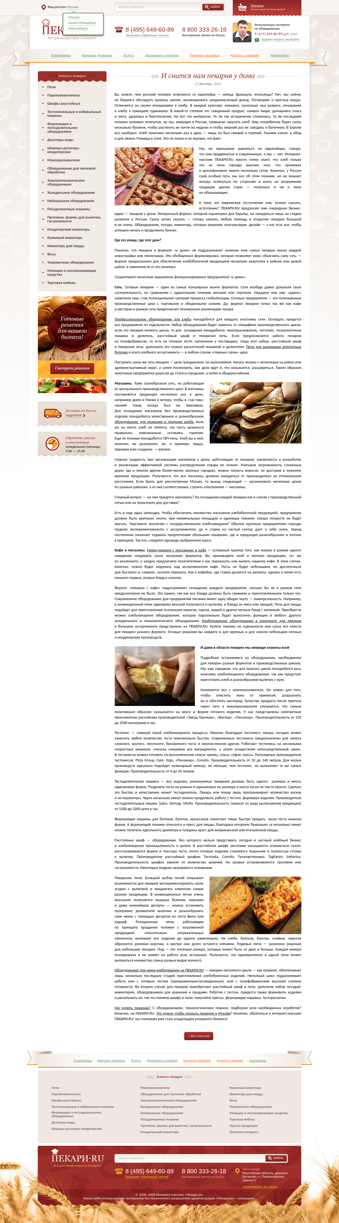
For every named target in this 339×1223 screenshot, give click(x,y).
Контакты (280, 55)
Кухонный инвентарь (65, 237)
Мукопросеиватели (63, 160)
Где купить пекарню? (133, 1008)
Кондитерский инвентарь (68, 229)
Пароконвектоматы (63, 95)
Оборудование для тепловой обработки (71, 170)
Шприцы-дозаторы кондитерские (63, 150)
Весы (51, 254)
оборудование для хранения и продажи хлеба (154, 421)
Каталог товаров (97, 55)
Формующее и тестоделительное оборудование (62, 128)
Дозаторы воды (60, 139)
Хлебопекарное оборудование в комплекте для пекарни (251, 621)
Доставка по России (81, 412)
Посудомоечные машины (68, 209)
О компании (61, 55)
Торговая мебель (61, 282)
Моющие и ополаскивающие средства (71, 272)
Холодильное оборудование (71, 192)
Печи (51, 87)
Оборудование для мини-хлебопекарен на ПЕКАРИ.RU (159, 970)
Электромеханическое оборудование (66, 182)
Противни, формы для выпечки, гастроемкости (74, 219)
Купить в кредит (245, 55)
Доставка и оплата (161, 55)
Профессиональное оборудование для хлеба (153, 319)
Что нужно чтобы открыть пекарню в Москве (193, 1013)
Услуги (128, 55)
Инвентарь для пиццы (66, 246)
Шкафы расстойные (63, 103)
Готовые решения (205, 55)
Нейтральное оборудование (70, 200)
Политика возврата (243, 1132)
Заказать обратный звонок (147, 35)
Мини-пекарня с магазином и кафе (176, 550)
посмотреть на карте (260, 1187)
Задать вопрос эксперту (280, 39)
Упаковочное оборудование (70, 262)
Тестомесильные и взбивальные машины (74, 113)
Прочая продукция (243, 1125)
